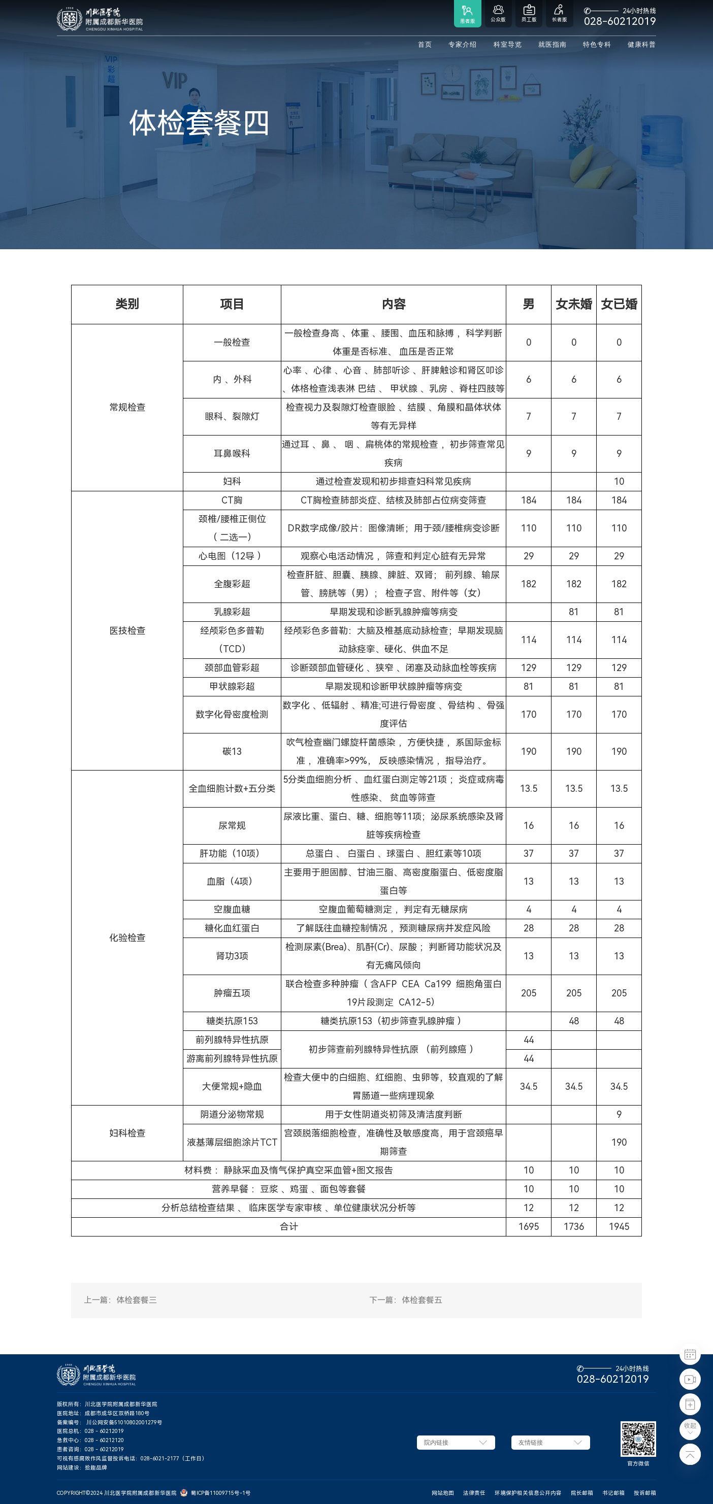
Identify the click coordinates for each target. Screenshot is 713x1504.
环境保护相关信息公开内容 (528, 1493)
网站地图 (443, 1493)
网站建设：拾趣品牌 (82, 1467)
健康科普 (642, 44)
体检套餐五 (422, 1300)
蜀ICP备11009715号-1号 (221, 1493)
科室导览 (508, 44)
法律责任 (474, 1493)
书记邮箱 (613, 1493)
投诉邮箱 (645, 1493)
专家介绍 (462, 44)
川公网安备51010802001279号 (124, 1422)
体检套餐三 (136, 1300)
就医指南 (552, 44)
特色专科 (597, 44)
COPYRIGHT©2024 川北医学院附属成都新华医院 (117, 1493)
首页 (425, 44)
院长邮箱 (582, 1493)
